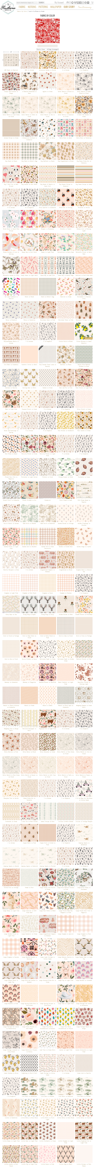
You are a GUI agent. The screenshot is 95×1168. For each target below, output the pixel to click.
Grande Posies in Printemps (84, 614)
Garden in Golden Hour (66, 547)
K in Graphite (84, 866)
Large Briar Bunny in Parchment (83, 888)
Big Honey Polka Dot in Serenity (84, 162)
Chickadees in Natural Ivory (84, 297)
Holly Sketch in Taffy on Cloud (65, 776)
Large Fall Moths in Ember (47, 911)
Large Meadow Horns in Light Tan (11, 981)
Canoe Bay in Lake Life (47, 275)
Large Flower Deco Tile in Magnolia (84, 911)
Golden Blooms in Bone (66, 614)
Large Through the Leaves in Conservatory (11, 1027)
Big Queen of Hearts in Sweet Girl (47, 185)
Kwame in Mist (29, 887)
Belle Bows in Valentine (83, 138)
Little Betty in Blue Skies (29, 1118)
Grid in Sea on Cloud (11, 659)
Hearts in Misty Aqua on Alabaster (65, 706)
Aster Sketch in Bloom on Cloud (65, 92)
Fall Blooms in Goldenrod (65, 431)
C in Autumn (29, 341)
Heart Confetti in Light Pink (65, 683)
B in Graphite (29, 207)
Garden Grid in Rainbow (29, 547)
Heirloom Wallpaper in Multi (29, 729)
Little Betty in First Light (47, 1118)
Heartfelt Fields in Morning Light (84, 683)
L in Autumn (65, 1073)
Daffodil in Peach (65, 364)
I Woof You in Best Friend (29, 821)
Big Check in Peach (11, 161)
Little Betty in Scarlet (83, 1118)
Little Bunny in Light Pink (11, 1141)
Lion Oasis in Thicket (84, 1096)
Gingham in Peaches (66, 593)
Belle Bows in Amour (66, 138)
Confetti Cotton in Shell (29, 364)
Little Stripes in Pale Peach (84, 1165)
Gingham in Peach (47, 593)
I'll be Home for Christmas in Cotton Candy (84, 799)
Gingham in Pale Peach (29, 593)
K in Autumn (65, 866)
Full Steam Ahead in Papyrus (84, 501)
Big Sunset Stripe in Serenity (65, 185)
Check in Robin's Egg (47, 297)
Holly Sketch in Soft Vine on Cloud (47, 776)
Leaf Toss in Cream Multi (47, 1050)
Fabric (22, 7)
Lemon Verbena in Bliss (11, 1073)
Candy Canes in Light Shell (29, 275)
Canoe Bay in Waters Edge (65, 275)
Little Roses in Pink (47, 1164)
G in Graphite (84, 593)
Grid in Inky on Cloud (66, 636)
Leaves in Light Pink (65, 1050)
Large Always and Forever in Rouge (47, 888)
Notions (32, 7)
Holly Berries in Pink (11, 752)
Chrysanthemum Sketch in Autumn (11, 342)
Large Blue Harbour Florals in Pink (65, 888)
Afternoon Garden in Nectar (47, 70)
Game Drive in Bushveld (47, 523)
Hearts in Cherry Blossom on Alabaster (11, 706)
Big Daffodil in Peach (47, 161)
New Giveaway (84, 7)
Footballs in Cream (84, 477)
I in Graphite (66, 798)
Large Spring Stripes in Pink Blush (47, 1004)
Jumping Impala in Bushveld (29, 866)
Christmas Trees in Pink (65, 320)
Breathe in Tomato (65, 229)
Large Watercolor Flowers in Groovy (29, 1051)
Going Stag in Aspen (29, 614)
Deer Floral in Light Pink (84, 388)
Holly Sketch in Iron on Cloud (83, 753)
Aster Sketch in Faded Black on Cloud (84, 92)
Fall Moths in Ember (11, 454)
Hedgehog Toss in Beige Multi (11, 729)
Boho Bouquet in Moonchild (29, 229)
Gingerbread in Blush (65, 570)
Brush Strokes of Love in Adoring (11, 253)
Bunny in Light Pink (47, 252)
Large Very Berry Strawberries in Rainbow (47, 1027)
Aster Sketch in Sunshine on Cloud (65, 115)
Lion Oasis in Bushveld (66, 1096)
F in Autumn (65, 454)
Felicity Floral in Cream (29, 454)
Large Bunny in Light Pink (11, 911)
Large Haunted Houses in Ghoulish (29, 958)
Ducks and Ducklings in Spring (11, 431)
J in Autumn (11, 843)
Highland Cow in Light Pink (47, 729)
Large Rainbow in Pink (11, 1003)
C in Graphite (47, 341)
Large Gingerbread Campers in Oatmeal (47, 935)
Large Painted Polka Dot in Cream (47, 981)
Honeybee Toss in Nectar (11, 798)
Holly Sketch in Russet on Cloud (29, 776)
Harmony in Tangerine (29, 682)
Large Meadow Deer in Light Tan (84, 958)
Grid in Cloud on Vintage (11, 636)
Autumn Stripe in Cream (11, 138)
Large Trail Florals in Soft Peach (29, 1027)
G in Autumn (29, 570)
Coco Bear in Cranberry (11, 364)
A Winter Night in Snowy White (47, 139)
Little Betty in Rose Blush (65, 1118)
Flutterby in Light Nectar (29, 477)
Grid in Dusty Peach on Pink (47, 637)
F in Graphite (84, 454)
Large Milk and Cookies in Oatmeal (29, 981)
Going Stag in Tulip (47, 614)
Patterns (43, 7)
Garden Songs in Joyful (84, 547)
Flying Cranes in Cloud (66, 477)
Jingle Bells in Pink (29, 843)
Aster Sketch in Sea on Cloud (47, 115)
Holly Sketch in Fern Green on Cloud (65, 753)
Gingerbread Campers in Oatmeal (47, 571)
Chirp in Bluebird (11, 320)
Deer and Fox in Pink (65, 388)
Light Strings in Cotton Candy (47, 1074)
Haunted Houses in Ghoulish (47, 682)
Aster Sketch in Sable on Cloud (29, 115)
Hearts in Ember (47, 705)
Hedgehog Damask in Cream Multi (84, 706)
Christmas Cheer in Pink (47, 320)
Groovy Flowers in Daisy (29, 659)
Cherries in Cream (65, 297)
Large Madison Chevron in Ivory (65, 958)
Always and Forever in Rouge (11, 92)
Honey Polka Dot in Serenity (29, 799)
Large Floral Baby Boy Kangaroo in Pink (66, 911)
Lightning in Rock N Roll (29, 1073)
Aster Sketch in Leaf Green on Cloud (11, 115)
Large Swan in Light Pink (65, 1003)
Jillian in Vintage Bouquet (84, 821)
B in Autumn (11, 207)
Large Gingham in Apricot (65, 934)
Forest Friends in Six (29, 500)
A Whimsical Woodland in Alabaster (29, 139)
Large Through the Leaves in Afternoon (84, 1004)
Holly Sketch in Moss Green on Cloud (11, 776)
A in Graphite (84, 70)
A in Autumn (65, 70)
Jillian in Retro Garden (65, 821)
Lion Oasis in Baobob (47, 1096)
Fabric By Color (22, 11)
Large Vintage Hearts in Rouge (83, 1027)
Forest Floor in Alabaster (11, 500)
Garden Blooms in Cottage (65, 523)
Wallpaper (55, 7)
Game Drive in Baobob (29, 523)
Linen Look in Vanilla (84, 1073)
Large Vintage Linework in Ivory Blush (11, 1051)
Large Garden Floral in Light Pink (11, 935)
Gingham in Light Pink (11, 593)
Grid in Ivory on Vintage (84, 636)
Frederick (47, 500)
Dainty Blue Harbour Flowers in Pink (84, 365)
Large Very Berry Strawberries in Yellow (66, 1027)
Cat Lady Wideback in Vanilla (11, 297)
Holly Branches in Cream (47, 752)
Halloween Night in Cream (47, 659)
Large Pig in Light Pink (65, 980)
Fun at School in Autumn (11, 523)
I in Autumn (47, 798)
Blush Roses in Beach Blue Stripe (11, 230)
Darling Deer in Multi (29, 388)
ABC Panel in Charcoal (11, 70)
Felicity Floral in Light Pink (47, 455)
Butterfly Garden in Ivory (11, 275)
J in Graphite (66, 843)
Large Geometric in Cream (29, 934)
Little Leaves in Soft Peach (11, 1165)
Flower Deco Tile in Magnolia (11, 478)
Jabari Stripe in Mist (47, 821)
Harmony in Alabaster (11, 682)
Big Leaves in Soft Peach (29, 184)
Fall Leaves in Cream (83, 431)
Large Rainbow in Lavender (84, 980)
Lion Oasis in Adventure (29, 1096)
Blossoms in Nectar (84, 207)
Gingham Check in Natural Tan (84, 571)
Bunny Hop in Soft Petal (29, 252)
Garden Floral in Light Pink (11, 547)
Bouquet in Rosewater (47, 229)
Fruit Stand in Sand (66, 500)
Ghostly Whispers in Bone (11, 570)
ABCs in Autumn (29, 70)
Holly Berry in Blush (29, 752)
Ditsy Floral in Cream (84, 409)
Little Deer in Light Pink (29, 1141)
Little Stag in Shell (65, 1164)
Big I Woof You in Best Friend (11, 185)
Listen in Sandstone (11, 1118)
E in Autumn (29, 431)
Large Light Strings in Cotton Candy (47, 958)
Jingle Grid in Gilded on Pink (47, 844)
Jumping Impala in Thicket (47, 866)
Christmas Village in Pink (84, 320)
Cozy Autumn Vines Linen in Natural (47, 365)
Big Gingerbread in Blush (65, 161)
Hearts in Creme (29, 705)
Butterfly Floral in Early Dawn (84, 253)
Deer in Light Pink (11, 409)
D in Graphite (66, 409)
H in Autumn (65, 729)
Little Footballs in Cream (47, 1141)
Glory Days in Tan (11, 614)
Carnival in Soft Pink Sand (84, 275)
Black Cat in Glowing (65, 207)
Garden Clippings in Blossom (84, 524)
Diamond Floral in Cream (29, 409)
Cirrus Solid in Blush (66, 341)
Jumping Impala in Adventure (83, 844)
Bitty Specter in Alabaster (47, 207)
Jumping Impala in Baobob (11, 866)
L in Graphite (11, 1096)
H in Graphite (84, 729)
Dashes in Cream (47, 388)
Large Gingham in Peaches (11, 957)
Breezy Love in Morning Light (84, 230)
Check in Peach (29, 297)
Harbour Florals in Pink (83, 659)
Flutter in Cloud (47, 477)
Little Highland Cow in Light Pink (84, 1142)
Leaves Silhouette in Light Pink (84, 1051)
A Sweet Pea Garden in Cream (84, 115)
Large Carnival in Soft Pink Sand (29, 911)
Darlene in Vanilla (11, 388)
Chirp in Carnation (29, 320)
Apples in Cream (47, 91)
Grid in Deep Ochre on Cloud (29, 637)
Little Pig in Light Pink (29, 1164)
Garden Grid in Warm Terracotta (47, 547)
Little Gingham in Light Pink (65, 1142)
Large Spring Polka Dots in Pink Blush (29, 1004)
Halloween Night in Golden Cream (66, 660)
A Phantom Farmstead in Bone (29, 92)
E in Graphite (47, 431)
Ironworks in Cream (11, 821)
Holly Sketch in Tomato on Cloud (84, 776)
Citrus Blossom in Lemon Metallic (83, 342)
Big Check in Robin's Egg (29, 161)
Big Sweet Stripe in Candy (84, 184)
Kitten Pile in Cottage (11, 887)
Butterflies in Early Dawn (66, 252)
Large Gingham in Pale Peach (84, 935)
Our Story (69, 7)
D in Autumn (47, 409)
